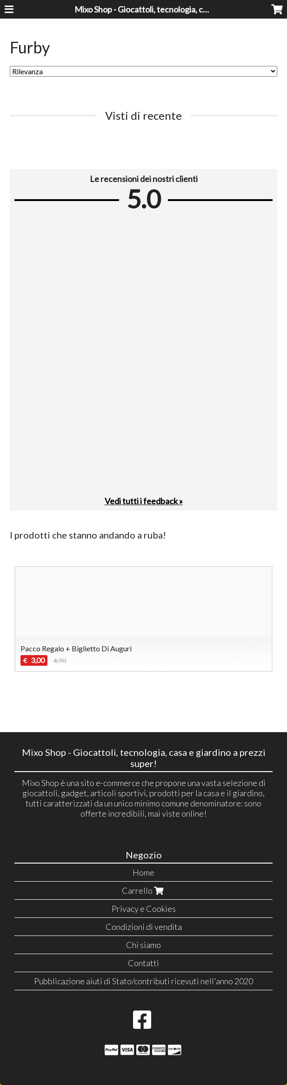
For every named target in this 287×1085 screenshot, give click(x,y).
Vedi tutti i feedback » (144, 501)
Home (143, 872)
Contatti (143, 963)
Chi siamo (143, 945)
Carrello (144, 890)
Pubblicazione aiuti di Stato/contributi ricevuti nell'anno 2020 (143, 981)
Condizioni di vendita (144, 927)
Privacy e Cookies (144, 908)
